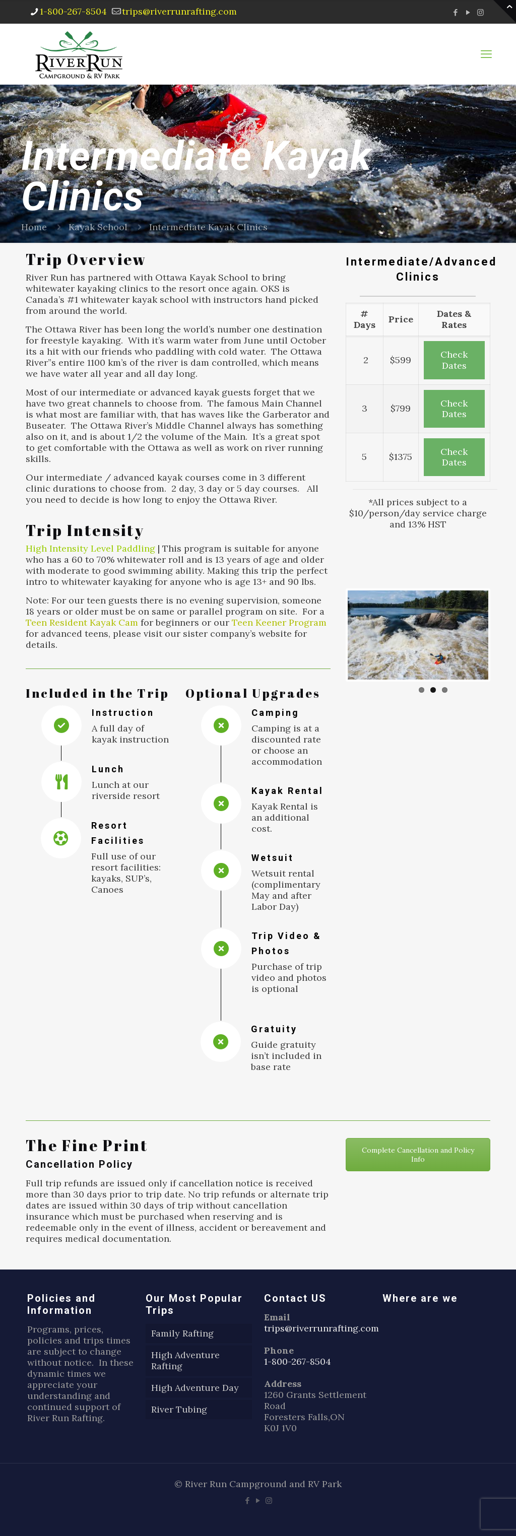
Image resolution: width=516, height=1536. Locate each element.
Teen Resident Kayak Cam (82, 622)
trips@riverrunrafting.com (321, 1328)
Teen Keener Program (279, 622)
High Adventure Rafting (185, 1360)
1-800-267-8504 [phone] (73, 11)
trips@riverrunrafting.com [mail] (179, 11)
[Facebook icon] (455, 12)
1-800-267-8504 (297, 1361)
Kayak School (98, 227)
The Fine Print (87, 1145)
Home (34, 227)
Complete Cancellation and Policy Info (418, 1155)
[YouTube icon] (468, 12)
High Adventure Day (195, 1387)
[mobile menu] (486, 53)
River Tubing (179, 1409)
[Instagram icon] (480, 12)
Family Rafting (182, 1333)
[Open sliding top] (504, 11)
